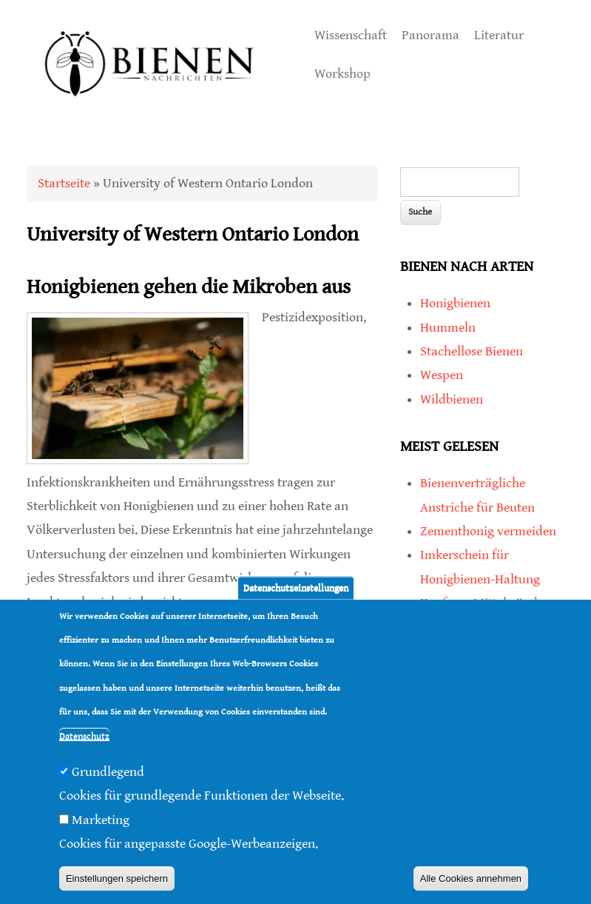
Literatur (499, 35)
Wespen (441, 375)
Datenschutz (84, 736)
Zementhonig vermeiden (488, 531)
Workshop (342, 73)
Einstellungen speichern (117, 878)
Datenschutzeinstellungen (295, 587)
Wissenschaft (350, 35)
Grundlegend (108, 772)
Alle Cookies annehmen (470, 878)
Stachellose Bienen (471, 351)
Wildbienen (451, 399)
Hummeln (448, 327)
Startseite (64, 183)
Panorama (430, 35)
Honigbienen (455, 303)
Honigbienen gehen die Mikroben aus (189, 287)
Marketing (100, 820)
